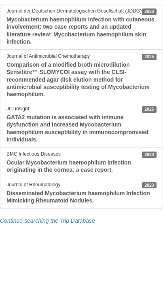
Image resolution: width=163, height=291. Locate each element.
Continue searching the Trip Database (47, 220)
